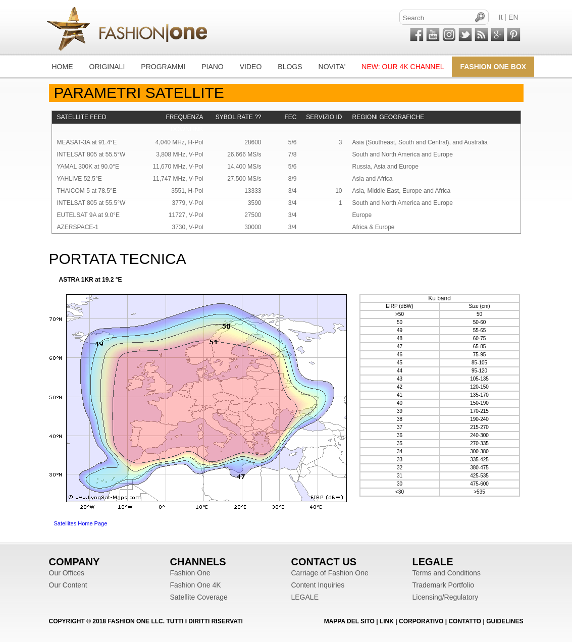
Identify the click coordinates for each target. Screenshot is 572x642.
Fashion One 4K (195, 585)
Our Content (68, 585)
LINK (387, 621)
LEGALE (305, 597)
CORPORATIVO (421, 621)
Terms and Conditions (446, 573)
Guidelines (504, 621)
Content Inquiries (318, 585)
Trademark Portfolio (443, 585)
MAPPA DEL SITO (350, 621)
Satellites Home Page (81, 523)
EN (513, 17)
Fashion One (190, 573)
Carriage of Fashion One (330, 573)
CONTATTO (465, 621)
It (501, 17)
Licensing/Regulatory (445, 597)
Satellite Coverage (199, 597)
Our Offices (67, 573)
